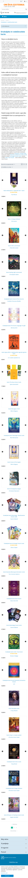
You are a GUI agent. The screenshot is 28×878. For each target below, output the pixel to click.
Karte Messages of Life (14, 409)
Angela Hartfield (14, 817)
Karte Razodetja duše (14, 708)
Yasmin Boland (14, 519)
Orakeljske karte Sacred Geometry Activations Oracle (14, 681)
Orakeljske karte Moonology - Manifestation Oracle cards (14, 516)
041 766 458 (5, 12)
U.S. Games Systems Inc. (14, 357)
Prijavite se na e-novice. (8, 857)
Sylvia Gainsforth (14, 384)
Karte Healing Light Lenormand (14, 272)
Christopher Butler (14, 274)
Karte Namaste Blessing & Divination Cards (14, 572)
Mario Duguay (14, 411)
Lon (14, 684)
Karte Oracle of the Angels (14, 462)
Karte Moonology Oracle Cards (14, 625)
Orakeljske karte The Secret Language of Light (14, 325)
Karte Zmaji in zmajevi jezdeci (14, 735)
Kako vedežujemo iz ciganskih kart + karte (14, 190)
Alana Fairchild (14, 600)
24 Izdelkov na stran (7, 167)
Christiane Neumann (14, 491)
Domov (2, 20)
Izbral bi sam (4, 873)
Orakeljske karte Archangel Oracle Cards (14, 543)
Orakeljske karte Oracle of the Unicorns (14, 299)
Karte (7, 20)
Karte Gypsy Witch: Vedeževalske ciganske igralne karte (14, 353)
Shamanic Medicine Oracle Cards (18, 154)
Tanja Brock (14, 764)
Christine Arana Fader (14, 737)
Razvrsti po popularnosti (8, 164)
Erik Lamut (14, 221)
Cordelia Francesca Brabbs (14, 301)
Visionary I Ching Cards (20, 153)
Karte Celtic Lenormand (14, 245)
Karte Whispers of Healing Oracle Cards (14, 815)
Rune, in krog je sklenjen (14, 219)
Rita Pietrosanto (14, 437)
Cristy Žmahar (14, 710)
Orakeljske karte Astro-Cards (14, 761)
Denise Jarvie (14, 327)
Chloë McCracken (14, 248)
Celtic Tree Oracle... (10, 157)
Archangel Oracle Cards (15, 156)
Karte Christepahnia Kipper (14, 488)
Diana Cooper (14, 547)
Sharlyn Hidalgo (14, 656)
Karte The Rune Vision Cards (14, 382)
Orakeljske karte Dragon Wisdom (14, 788)
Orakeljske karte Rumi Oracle (14, 598)
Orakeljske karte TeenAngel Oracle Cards (14, 435)
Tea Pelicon (14, 194)
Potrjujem (7, 876)
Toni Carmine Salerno (14, 574)
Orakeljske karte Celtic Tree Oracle (14, 652)
